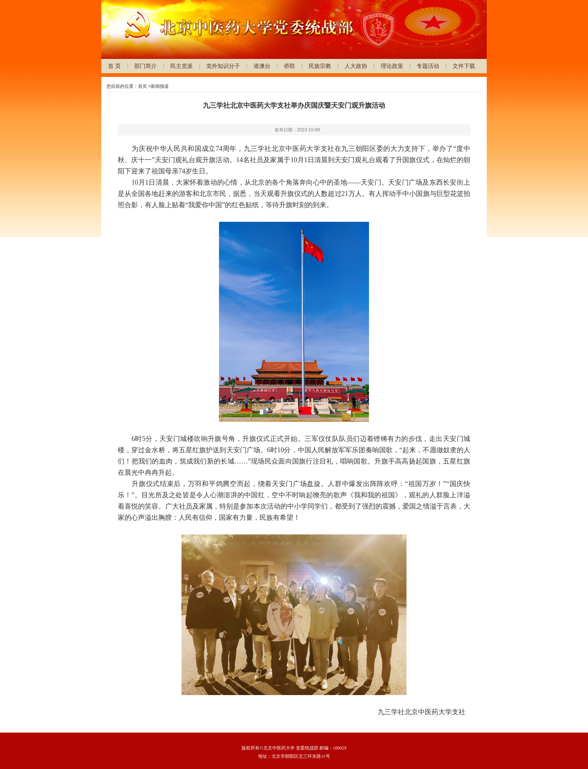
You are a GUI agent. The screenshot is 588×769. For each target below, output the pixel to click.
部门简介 (145, 66)
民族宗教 (320, 66)
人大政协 (356, 66)
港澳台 (262, 66)
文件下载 (464, 66)
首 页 (114, 66)
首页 (142, 86)
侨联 (289, 66)
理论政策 (392, 66)
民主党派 (181, 66)
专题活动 (428, 66)
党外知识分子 (223, 66)
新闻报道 (160, 86)
